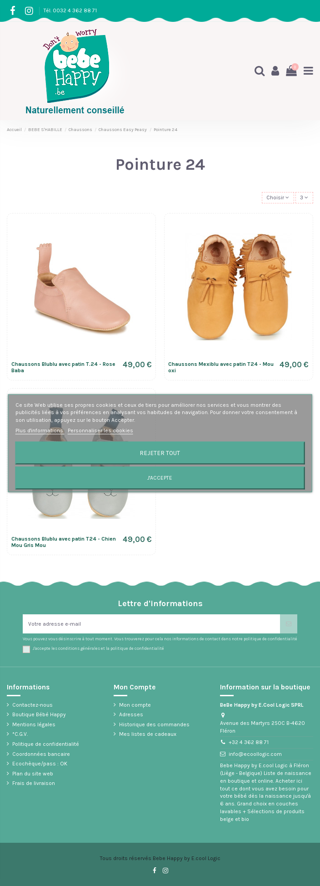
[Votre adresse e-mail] (151, 623)
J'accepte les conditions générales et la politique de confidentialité (98, 648)
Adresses (131, 714)
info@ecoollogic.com (255, 754)
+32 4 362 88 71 (249, 742)
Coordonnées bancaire (41, 754)
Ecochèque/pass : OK (39, 763)
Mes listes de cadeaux (147, 734)
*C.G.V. (20, 734)
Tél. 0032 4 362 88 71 (70, 10)
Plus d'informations (40, 430)
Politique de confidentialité (45, 744)
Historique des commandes (154, 724)
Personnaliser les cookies (100, 430)
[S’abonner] (288, 623)
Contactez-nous (32, 705)
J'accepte (159, 478)
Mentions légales (33, 724)
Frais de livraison (33, 783)
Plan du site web (32, 773)
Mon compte (135, 705)
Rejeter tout (160, 452)
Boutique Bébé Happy (39, 714)
